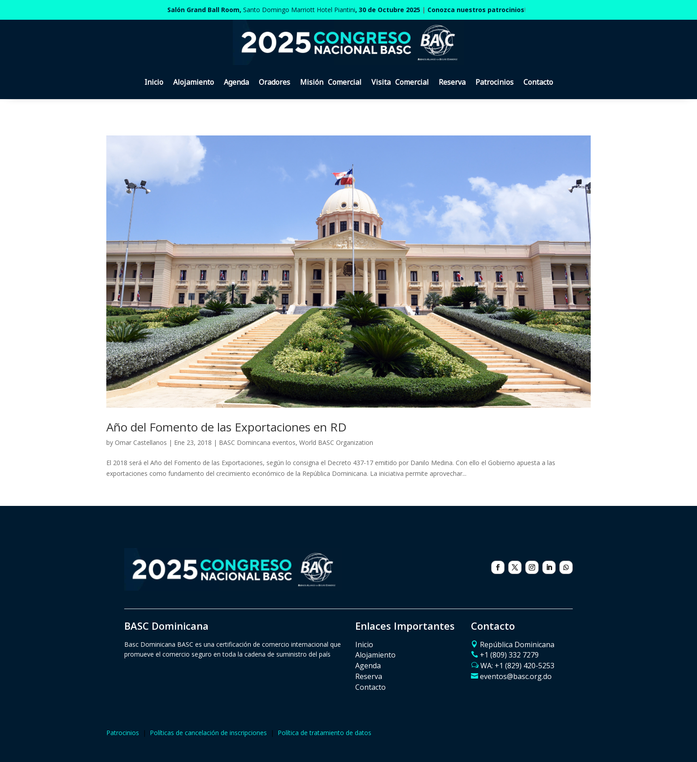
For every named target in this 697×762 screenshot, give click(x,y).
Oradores (274, 82)
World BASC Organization (336, 442)
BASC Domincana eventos (257, 442)
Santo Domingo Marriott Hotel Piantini (293, 9)
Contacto (538, 82)
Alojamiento (193, 82)
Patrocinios (494, 82)
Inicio (153, 82)
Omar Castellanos (141, 442)
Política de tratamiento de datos (324, 732)
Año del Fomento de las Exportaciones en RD (226, 427)
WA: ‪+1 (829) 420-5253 (517, 666)
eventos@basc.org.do (516, 676)
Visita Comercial (400, 82)
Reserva (452, 82)
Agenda (236, 82)
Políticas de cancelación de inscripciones (208, 732)
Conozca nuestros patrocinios (475, 9)
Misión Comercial (331, 82)
